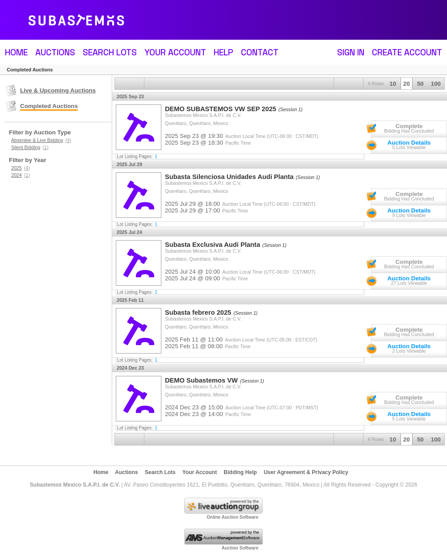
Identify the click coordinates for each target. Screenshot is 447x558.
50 (420, 83)
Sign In (350, 52)
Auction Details (408, 142)
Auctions (55, 52)
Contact (259, 52)
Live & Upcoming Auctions (58, 90)
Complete (409, 126)
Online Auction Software (232, 517)
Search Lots (110, 52)
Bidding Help (240, 472)
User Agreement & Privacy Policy (306, 472)
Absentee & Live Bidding (41, 140)
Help (223, 52)
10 (392, 83)
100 (436, 83)
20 (406, 83)
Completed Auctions (49, 106)
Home (16, 52)
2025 (20, 168)
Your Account (175, 52)
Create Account (407, 52)
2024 (20, 175)
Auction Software (240, 548)
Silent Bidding (29, 147)
